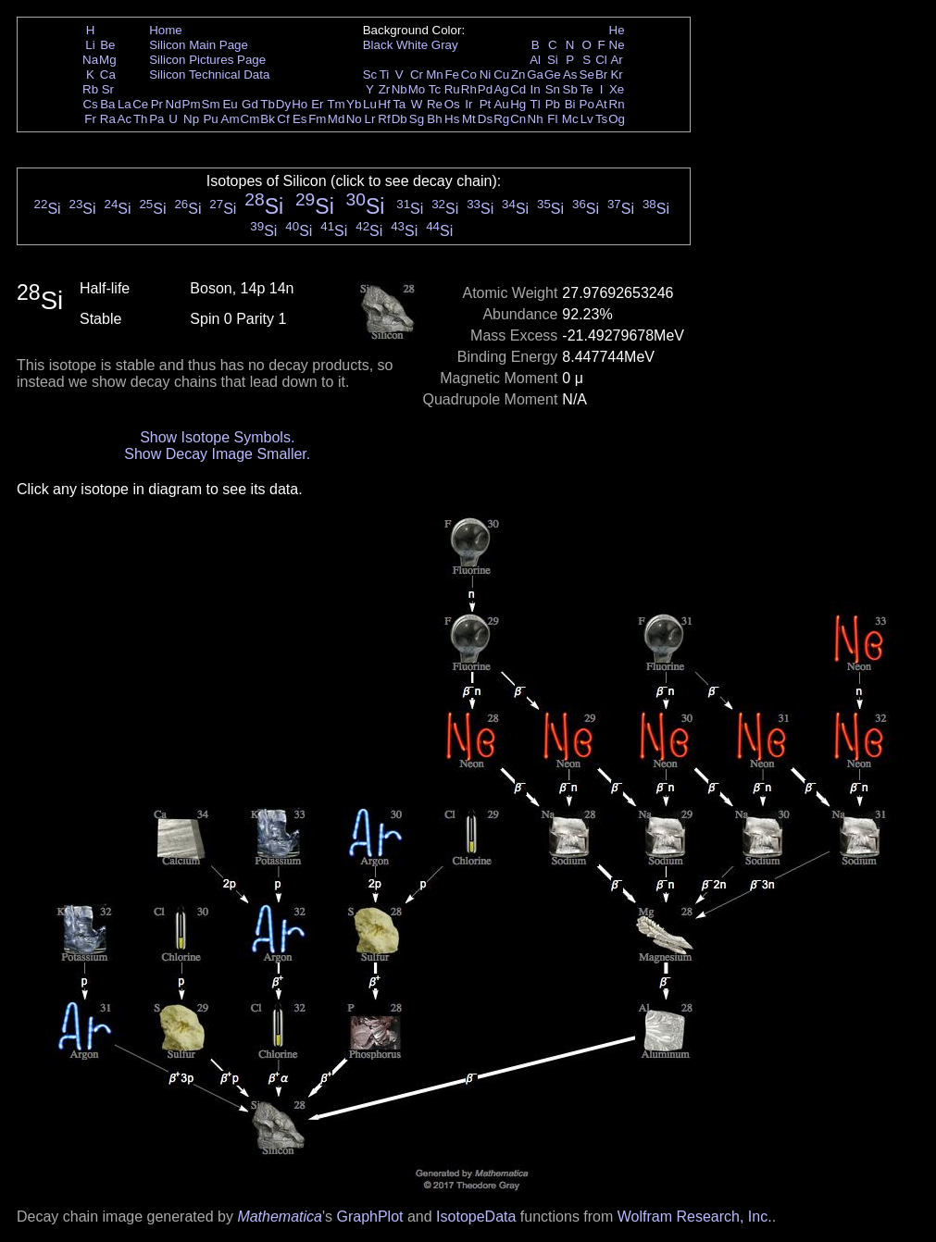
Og (616, 119)
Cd (518, 89)
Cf (283, 119)
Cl (601, 60)
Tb (267, 104)
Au (500, 104)
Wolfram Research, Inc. (695, 1216)
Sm (211, 104)
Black (378, 45)
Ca (108, 74)
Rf (384, 119)
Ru (452, 89)
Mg (108, 60)
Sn (552, 89)
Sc (370, 74)
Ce (140, 104)
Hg (518, 104)
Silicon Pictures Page (207, 60)
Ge (552, 74)
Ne (617, 45)
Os (452, 104)
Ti (385, 74)
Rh (469, 89)
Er (317, 104)
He (617, 30)
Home (165, 30)
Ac (125, 119)
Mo (417, 89)
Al (535, 60)
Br (601, 74)
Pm (191, 104)
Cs (89, 104)
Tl (535, 104)
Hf (384, 104)
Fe (451, 74)
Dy (283, 104)
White (412, 45)
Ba (107, 104)
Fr (90, 119)
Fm (317, 119)
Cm (250, 119)
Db (399, 119)
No (354, 119)
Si (552, 60)
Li (89, 45)
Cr (416, 74)
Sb (570, 89)
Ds (485, 119)
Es (300, 119)
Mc (570, 119)
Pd (485, 89)
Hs (451, 119)
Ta (399, 104)
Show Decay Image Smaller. (217, 454)
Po (587, 104)
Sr (108, 89)
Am (230, 119)
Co (469, 74)
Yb (353, 104)
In (535, 89)
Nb (399, 89)
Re (435, 104)
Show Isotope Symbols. (217, 437)
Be (107, 45)
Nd (173, 104)
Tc (435, 89)
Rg (501, 119)
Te (586, 89)
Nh (535, 119)
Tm (335, 104)
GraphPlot (369, 1216)
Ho (299, 104)
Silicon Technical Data (209, 74)
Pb (552, 104)
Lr (370, 119)
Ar (616, 60)
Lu (370, 104)
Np (191, 119)
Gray (444, 45)
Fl (552, 119)
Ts (601, 119)
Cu (501, 74)
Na (90, 60)
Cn (518, 119)
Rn (617, 104)
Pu (210, 119)
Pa (156, 119)
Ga (535, 74)
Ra (108, 119)
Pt (486, 104)
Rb (90, 89)
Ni (486, 74)
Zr (385, 89)
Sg (416, 119)
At (601, 104)
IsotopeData (476, 1216)
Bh (434, 119)
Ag (500, 89)
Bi (570, 104)
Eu (229, 104)
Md (336, 119)
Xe (616, 89)
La (124, 104)
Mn (434, 74)
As (570, 74)
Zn (518, 74)
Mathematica (279, 1216)
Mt (469, 119)
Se (587, 74)
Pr (157, 104)
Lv (586, 119)
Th (140, 119)
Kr (616, 74)
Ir (468, 104)
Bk (267, 119)
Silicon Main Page (198, 45)
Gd (250, 104)
